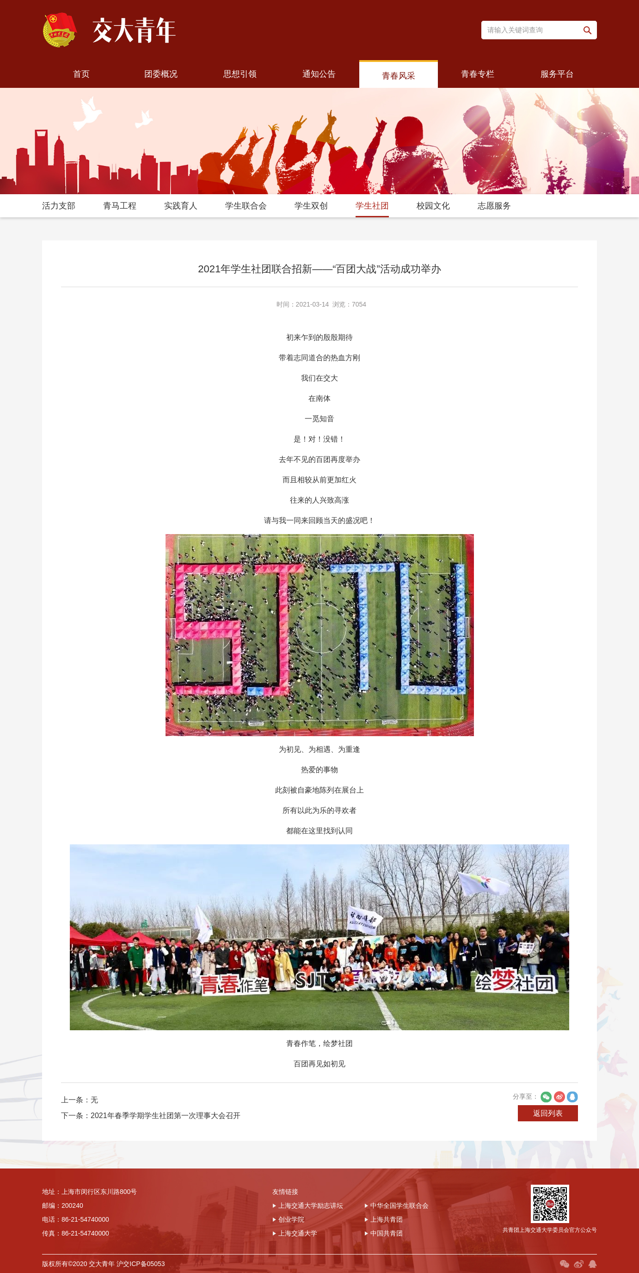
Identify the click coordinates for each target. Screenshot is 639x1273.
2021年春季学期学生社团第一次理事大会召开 (165, 1115)
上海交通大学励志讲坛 (307, 1205)
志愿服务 (494, 205)
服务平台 (557, 74)
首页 (81, 74)
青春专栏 (477, 74)
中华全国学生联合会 (396, 1205)
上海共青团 (383, 1219)
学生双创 (311, 205)
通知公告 (319, 74)
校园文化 (433, 205)
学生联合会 (246, 205)
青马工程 (119, 205)
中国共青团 (383, 1233)
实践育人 (180, 205)
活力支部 (58, 205)
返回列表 (548, 1113)
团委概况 (161, 74)
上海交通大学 (294, 1233)
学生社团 (372, 205)
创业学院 (288, 1219)
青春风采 (398, 75)
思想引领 (240, 74)
